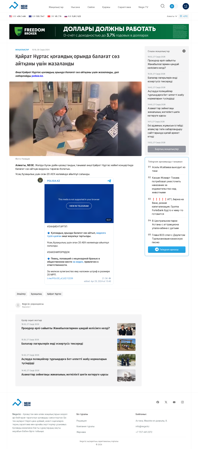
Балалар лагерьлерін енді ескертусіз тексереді (162, 79)
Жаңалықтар (56, 7)
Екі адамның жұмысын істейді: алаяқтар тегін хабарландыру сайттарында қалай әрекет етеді (165, 131)
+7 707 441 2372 (144, 432)
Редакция (82, 420)
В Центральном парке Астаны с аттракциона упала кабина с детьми (165, 224)
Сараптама (124, 7)
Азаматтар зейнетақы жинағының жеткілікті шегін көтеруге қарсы (164, 112)
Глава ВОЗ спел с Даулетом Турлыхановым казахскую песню (168, 238)
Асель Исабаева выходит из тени (168, 169)
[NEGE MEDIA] (18, 5)
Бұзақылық (36, 294)
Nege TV (143, 7)
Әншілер (21, 294)
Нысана (75, 7)
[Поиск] (162, 6)
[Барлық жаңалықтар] (184, 51)
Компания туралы (86, 426)
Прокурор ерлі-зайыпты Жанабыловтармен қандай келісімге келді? (163, 64)
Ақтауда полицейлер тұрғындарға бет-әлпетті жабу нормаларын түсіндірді (166, 95)
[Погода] (183, 16)
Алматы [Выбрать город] (172, 16)
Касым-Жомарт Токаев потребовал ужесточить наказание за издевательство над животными (166, 185)
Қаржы (106, 7)
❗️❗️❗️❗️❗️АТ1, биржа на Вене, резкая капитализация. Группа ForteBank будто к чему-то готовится (168, 206)
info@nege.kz (142, 426)
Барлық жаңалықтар (167, 149)
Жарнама (81, 432)
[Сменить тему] (173, 6)
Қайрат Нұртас (54, 294)
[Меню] (186, 6)
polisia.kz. (38, 75)
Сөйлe (91, 7)
